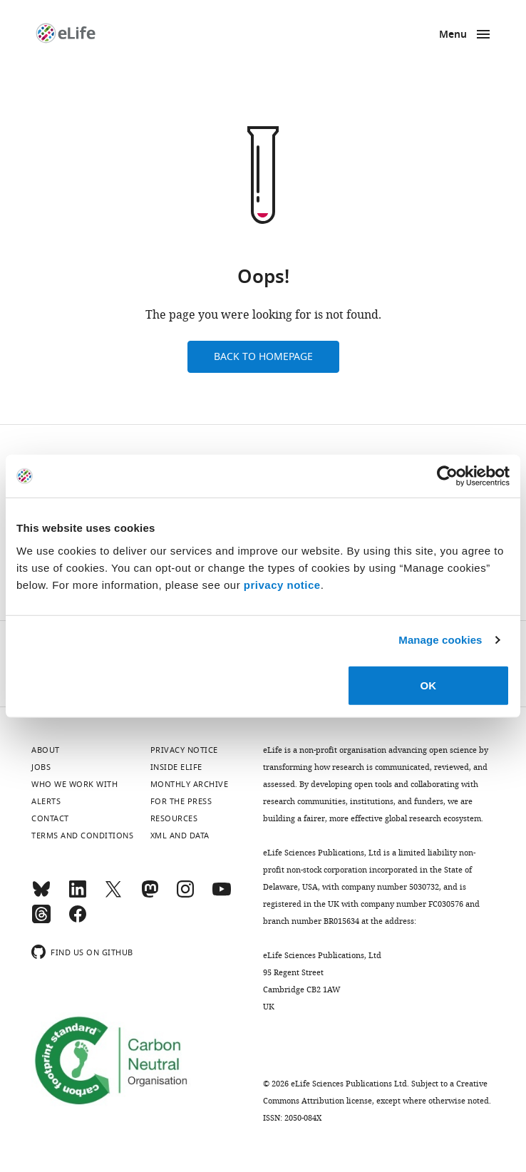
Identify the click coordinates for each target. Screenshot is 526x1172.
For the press (181, 801)
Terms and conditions (82, 835)
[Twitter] (113, 895)
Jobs (41, 767)
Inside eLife (176, 767)
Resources (174, 818)
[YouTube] (222, 895)
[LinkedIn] (78, 895)
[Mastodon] (150, 895)
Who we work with (74, 784)
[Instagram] (185, 895)
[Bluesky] (41, 895)
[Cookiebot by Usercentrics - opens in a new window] (447, 476)
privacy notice (282, 584)
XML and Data (180, 835)
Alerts (46, 801)
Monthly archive (189, 784)
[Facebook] (78, 920)
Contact (50, 818)
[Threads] (41, 920)
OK (429, 685)
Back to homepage (263, 356)
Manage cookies (440, 640)
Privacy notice (184, 750)
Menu (453, 35)
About (45, 750)
